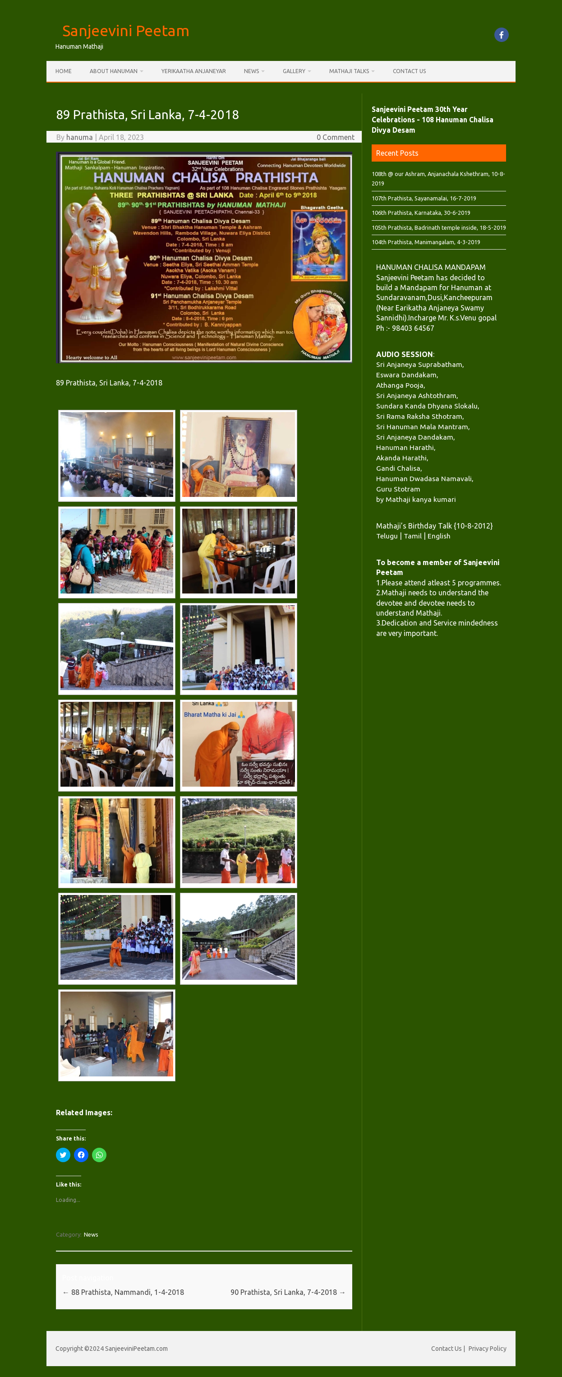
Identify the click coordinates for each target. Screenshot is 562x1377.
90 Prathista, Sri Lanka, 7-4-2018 (288, 1292)
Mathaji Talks (349, 71)
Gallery (294, 71)
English (439, 536)
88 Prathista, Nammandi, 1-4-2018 (123, 1292)
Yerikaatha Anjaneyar (193, 71)
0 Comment (336, 137)
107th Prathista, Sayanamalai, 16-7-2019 (424, 198)
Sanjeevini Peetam (125, 30)
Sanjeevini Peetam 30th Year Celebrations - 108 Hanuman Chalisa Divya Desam (432, 119)
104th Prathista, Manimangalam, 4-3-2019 (426, 242)
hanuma (79, 137)
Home (63, 71)
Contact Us (409, 71)
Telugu (387, 536)
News (251, 71)
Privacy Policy (488, 1348)
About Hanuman (114, 71)
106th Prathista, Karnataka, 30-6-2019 (421, 212)
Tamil (413, 536)
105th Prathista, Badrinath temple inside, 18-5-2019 (439, 227)
